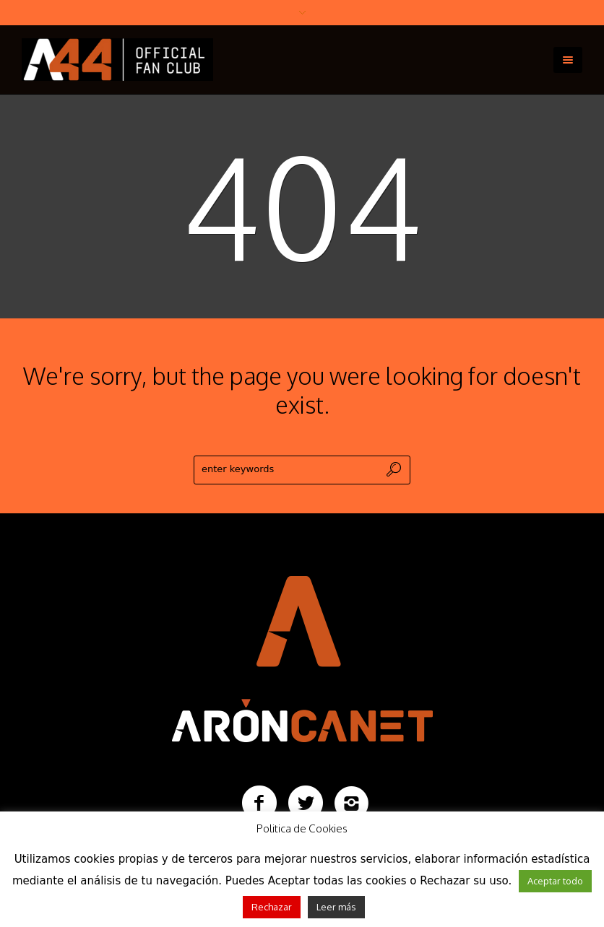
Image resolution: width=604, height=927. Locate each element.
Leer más (336, 907)
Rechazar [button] (271, 907)
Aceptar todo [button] (555, 881)
